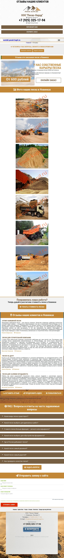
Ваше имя (3, 480)
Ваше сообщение (5, 491)
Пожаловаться (53, 393)
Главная (15, 508)
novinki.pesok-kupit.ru (11, 40)
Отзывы (30, 508)
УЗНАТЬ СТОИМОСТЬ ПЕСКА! (32, 307)
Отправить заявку (9, 504)
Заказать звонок (26, 50)
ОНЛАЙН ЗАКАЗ (48, 80)
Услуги (26, 508)
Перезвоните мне (32, 27)
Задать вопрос (38, 50)
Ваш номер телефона (7, 485)
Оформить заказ (32, 32)
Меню (59, 39)
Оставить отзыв (11, 393)
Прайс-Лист (20, 508)
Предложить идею (32, 393)
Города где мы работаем (45, 508)
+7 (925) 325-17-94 (32, 20)
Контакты (35, 508)
